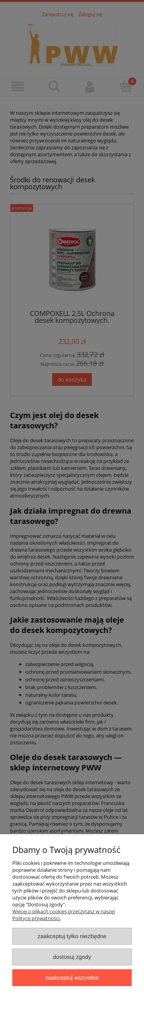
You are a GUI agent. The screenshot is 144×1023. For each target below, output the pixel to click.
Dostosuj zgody (72, 957)
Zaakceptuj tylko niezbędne (72, 936)
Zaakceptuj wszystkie (72, 977)
